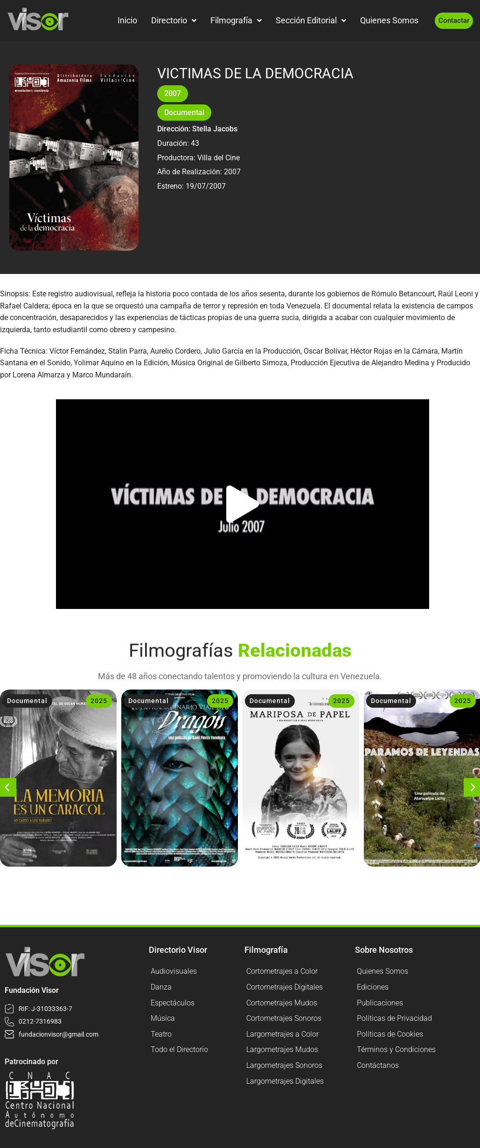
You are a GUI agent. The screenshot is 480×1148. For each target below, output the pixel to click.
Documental (184, 112)
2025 (98, 700)
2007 (172, 93)
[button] (242, 504)
